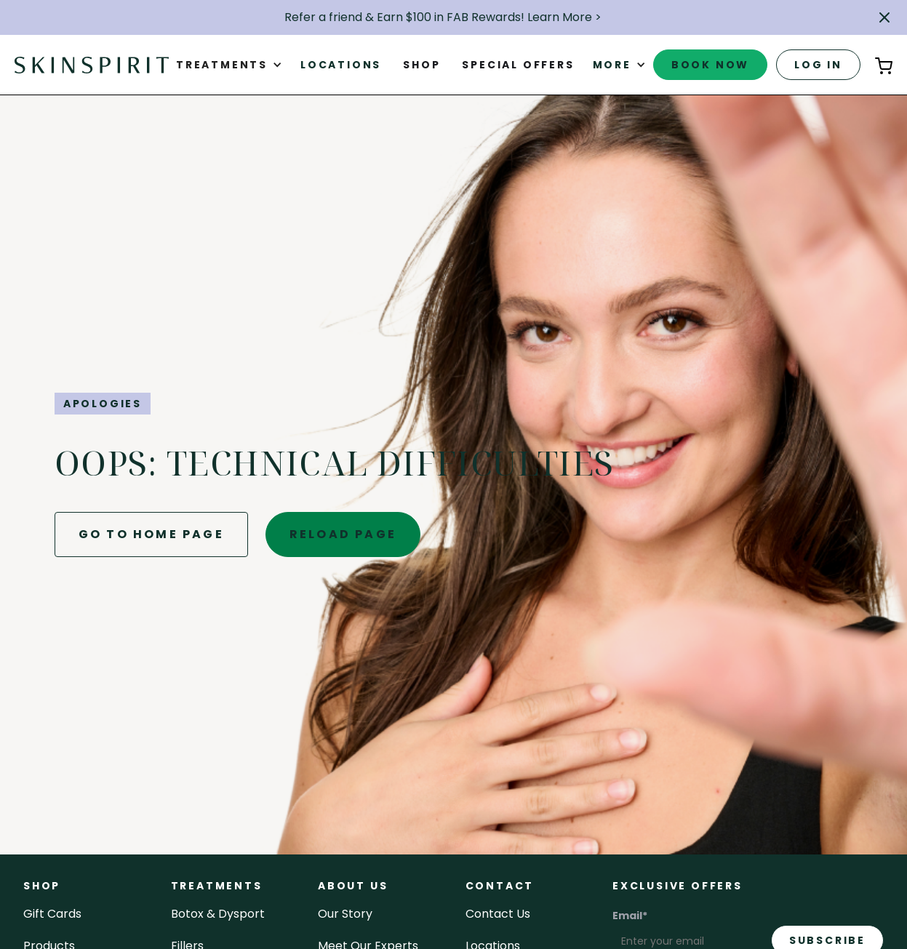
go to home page (151, 534)
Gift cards (52, 913)
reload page (342, 534)
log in (818, 64)
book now (710, 64)
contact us (498, 913)
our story (345, 913)
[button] (884, 17)
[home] (92, 64)
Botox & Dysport (218, 913)
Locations (340, 64)
